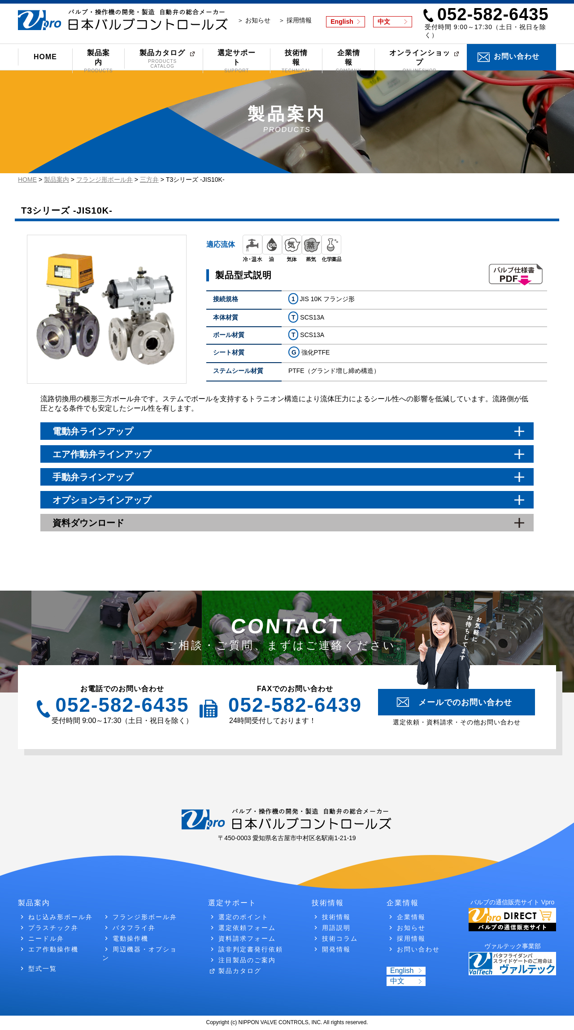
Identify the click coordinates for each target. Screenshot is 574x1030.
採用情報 (411, 938)
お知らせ (411, 927)
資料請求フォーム (247, 938)
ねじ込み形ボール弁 (60, 916)
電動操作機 (130, 938)
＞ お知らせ (253, 20)
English (341, 21)
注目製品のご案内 (247, 960)
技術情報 (296, 61)
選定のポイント (243, 916)
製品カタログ (162, 59)
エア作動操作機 (53, 949)
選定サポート (236, 61)
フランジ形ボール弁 (145, 916)
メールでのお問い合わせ (465, 702)
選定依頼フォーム (247, 927)
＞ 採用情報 (295, 20)
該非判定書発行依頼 (250, 949)
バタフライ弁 (134, 927)
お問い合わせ (516, 56)
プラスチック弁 (53, 927)
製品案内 (98, 61)
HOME (45, 57)
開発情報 (336, 949)
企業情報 (348, 61)
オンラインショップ (420, 61)
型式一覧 (42, 968)
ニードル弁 (46, 938)
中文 (384, 21)
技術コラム (340, 938)
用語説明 (336, 927)
